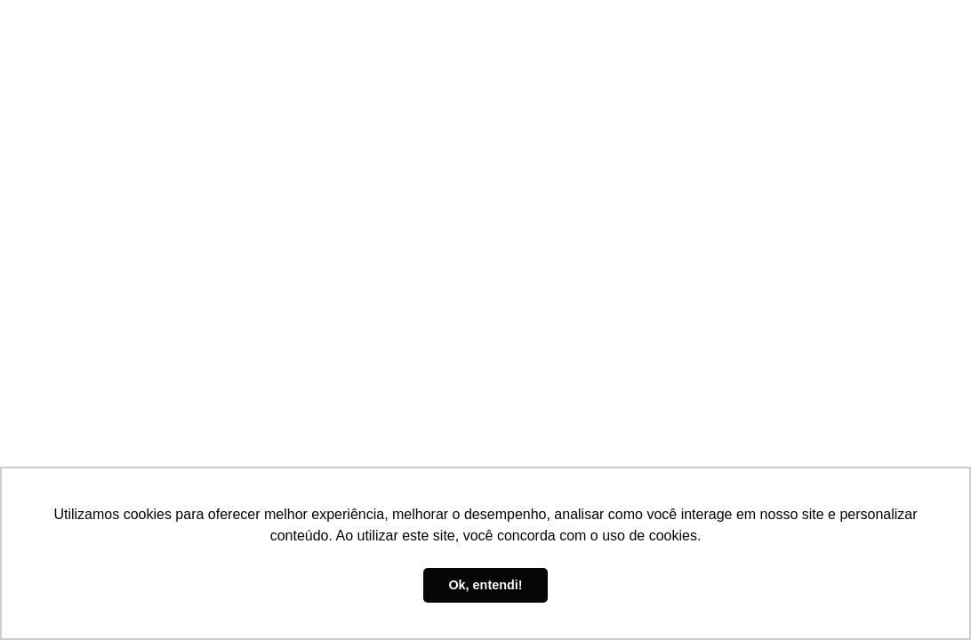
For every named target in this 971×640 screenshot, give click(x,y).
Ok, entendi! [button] (485, 585)
